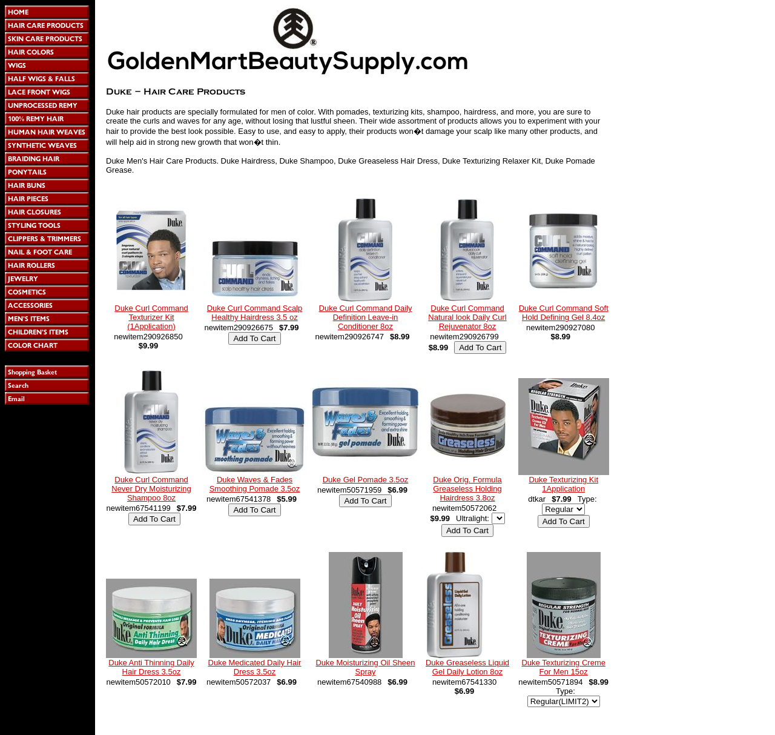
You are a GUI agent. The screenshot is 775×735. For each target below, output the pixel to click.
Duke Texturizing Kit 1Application (563, 484)
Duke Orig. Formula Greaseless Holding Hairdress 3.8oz (467, 488)
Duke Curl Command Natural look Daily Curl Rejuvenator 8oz (467, 317)
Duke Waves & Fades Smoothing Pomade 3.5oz (254, 484)
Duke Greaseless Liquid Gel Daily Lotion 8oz (467, 667)
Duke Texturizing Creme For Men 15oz (563, 667)
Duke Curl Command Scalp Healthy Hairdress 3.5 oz (255, 313)
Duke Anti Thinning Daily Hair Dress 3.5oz (151, 667)
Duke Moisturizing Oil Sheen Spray (365, 667)
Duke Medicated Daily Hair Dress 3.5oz (255, 667)
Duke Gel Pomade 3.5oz (366, 479)
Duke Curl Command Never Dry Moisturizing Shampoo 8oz (151, 488)
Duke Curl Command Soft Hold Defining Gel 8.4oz (563, 313)
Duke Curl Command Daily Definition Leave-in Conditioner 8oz (365, 317)
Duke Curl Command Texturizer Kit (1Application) (151, 317)
